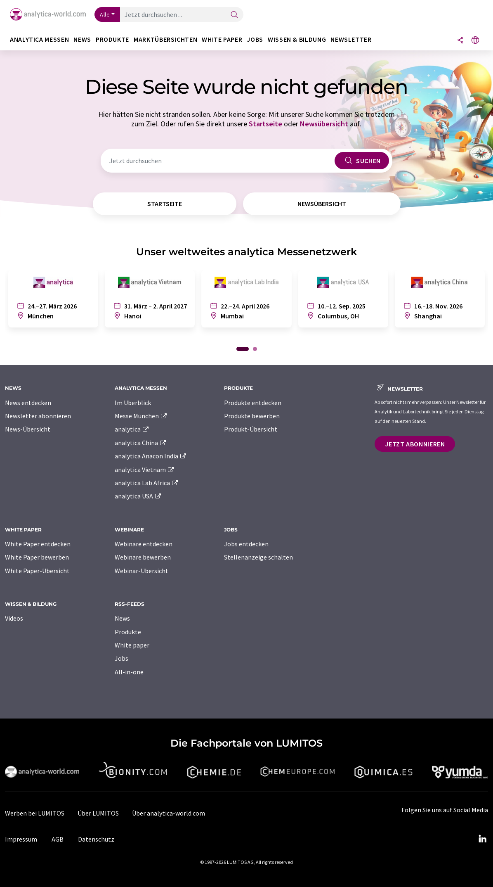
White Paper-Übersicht (37, 571)
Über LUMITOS (98, 813)
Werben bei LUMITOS (34, 813)
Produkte (128, 632)
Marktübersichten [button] (165, 39)
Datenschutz (96, 839)
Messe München (141, 416)
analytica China (141, 443)
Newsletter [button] (350, 39)
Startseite (265, 123)
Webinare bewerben (143, 557)
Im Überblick (133, 402)
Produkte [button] (112, 39)
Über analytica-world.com (168, 813)
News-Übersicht (27, 429)
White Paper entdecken (38, 544)
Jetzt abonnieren (415, 444)
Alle (105, 14)
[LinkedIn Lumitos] (482, 839)
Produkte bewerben (252, 416)
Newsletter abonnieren (38, 416)
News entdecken (28, 402)
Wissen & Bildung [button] (297, 39)
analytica (132, 429)
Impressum (21, 839)
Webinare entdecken (143, 544)
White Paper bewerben (37, 557)
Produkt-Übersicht (250, 429)
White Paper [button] (222, 39)
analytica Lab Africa (147, 483)
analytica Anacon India (151, 456)
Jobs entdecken (246, 544)
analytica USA (138, 496)
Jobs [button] (255, 39)
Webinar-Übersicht (141, 571)
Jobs (121, 658)
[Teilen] (460, 40)
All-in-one (129, 672)
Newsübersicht (324, 123)
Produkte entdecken (252, 402)
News (122, 618)
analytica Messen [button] (39, 39)
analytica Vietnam (145, 469)
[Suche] (234, 15)
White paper (132, 645)
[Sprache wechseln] (475, 40)
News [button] (82, 39)
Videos (14, 618)
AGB (58, 839)
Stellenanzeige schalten (258, 557)
